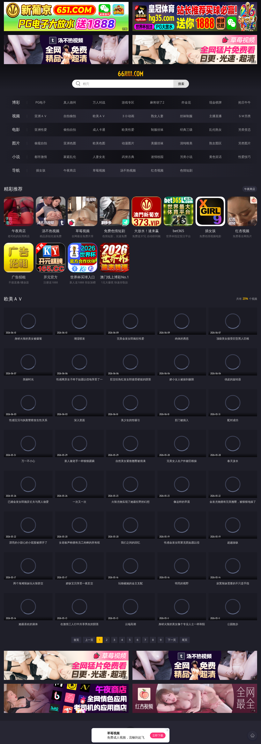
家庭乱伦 (69, 157)
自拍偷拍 (69, 116)
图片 (16, 143)
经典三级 (186, 129)
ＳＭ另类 (244, 116)
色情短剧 (186, 170)
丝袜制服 (186, 116)
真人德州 (69, 102)
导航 (16, 170)
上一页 (89, 640)
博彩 (16, 102)
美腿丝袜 (157, 143)
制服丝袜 (157, 129)
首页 (76, 640)
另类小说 (186, 157)
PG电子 (40, 102)
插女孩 (40, 170)
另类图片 (244, 143)
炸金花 (186, 102)
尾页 (184, 640)
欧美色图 (99, 143)
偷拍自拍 (69, 129)
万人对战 (99, 102)
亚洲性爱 (40, 129)
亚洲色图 (69, 143)
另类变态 (244, 129)
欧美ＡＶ (99, 116)
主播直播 (215, 116)
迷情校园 (157, 157)
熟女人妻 (157, 116)
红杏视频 (157, 170)
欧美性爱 (128, 129)
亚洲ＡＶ (40, 116)
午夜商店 (69, 170)
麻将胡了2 (157, 102)
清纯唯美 (186, 143)
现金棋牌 (215, 102)
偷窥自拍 (40, 143)
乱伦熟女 (215, 129)
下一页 (172, 640)
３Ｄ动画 (128, 116)
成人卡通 (99, 129)
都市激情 (40, 157)
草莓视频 (99, 170)
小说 (16, 156)
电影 (16, 129)
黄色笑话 (215, 157)
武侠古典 (128, 157)
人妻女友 (99, 157)
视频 (16, 115)
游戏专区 (128, 102)
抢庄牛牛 (244, 102)
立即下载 (157, 735)
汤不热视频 (128, 170)
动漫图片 (128, 143)
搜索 (181, 84)
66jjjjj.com (130, 74)
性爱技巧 (244, 157)
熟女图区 (215, 143)
